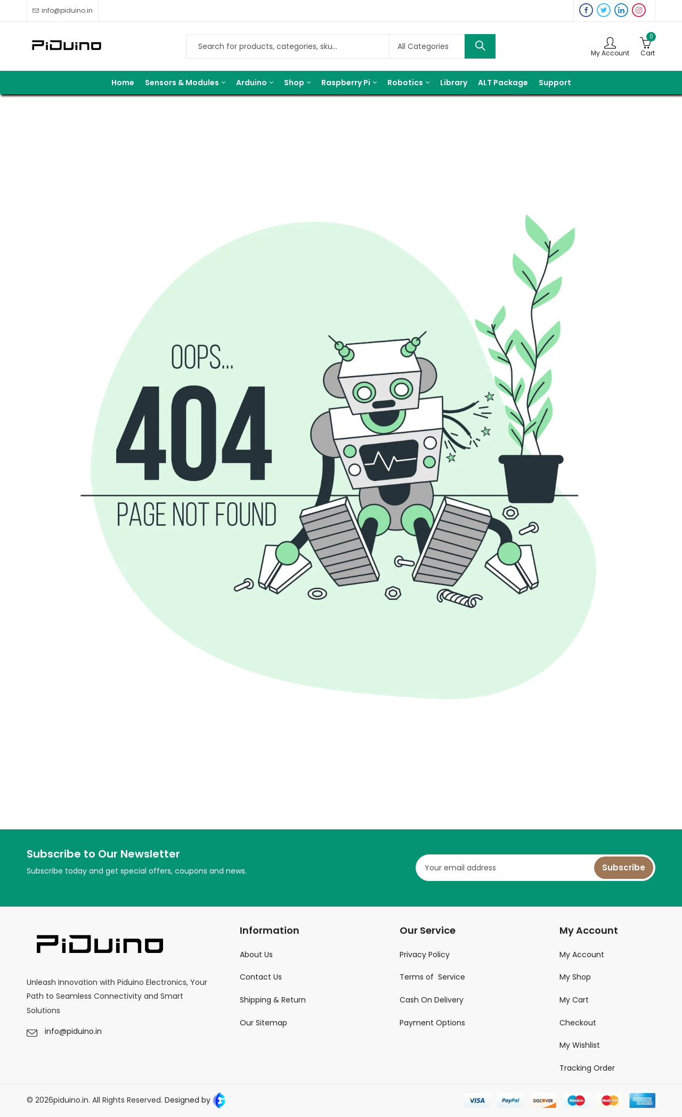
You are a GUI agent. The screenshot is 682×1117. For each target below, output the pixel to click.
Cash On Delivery (432, 999)
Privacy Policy (425, 954)
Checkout (577, 1022)
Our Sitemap (263, 1022)
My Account (581, 954)
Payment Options (432, 1022)
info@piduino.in (73, 1031)
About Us (256, 954)
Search (480, 46)
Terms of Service (432, 977)
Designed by (194, 1100)
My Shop (575, 977)
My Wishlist (579, 1045)
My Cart (574, 999)
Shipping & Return (273, 999)
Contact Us (261, 977)
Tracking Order (587, 1068)
